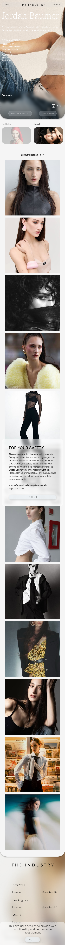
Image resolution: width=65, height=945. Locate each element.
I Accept (32, 497)
